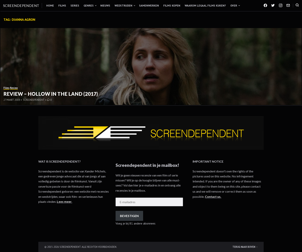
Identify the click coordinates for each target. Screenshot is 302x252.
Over (233, 5)
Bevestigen (129, 216)
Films (62, 5)
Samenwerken (149, 5)
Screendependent (21, 5)
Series (74, 5)
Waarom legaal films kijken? (205, 5)
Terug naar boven (244, 246)
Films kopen (171, 5)
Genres (89, 5)
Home (50, 5)
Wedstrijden (123, 5)
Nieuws (105, 5)
